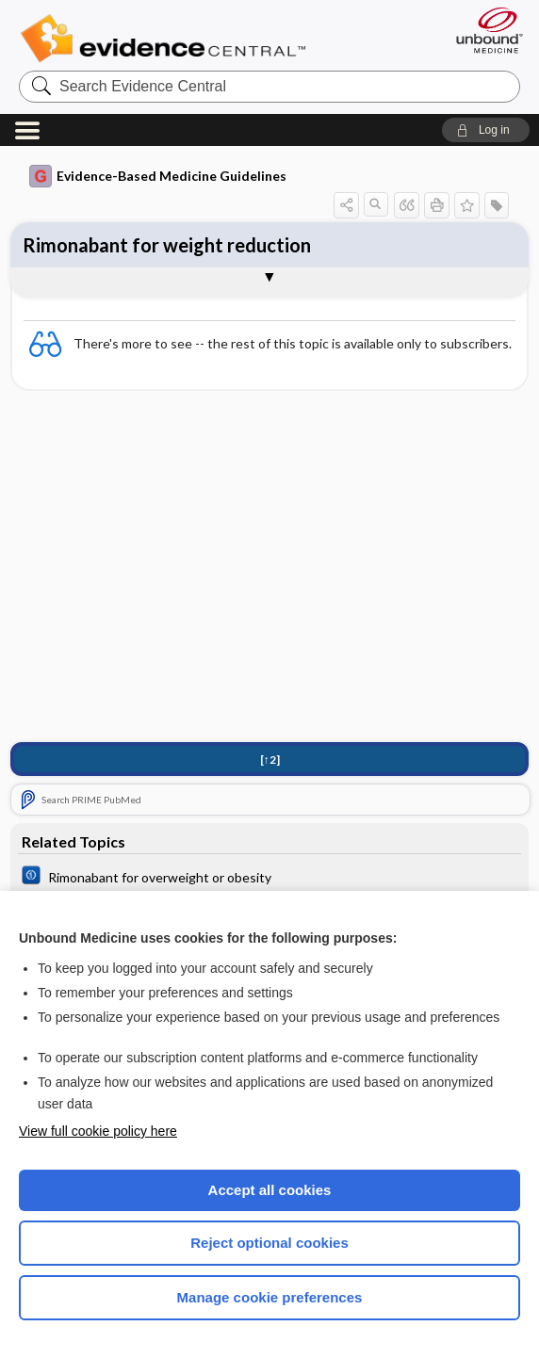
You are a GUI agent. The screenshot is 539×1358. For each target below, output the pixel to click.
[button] (486, 130)
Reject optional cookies (269, 1243)
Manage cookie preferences (270, 1297)
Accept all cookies (270, 1190)
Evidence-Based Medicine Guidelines (157, 176)
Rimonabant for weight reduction (167, 245)
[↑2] (270, 759)
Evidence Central (167, 38)
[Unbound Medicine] (483, 30)
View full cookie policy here (98, 1131)
